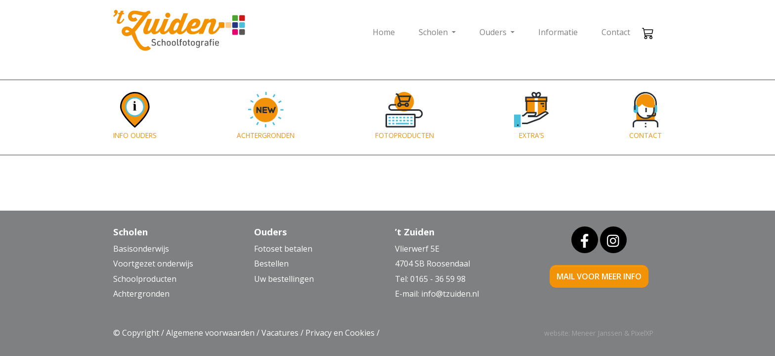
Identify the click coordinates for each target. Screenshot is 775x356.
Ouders (494, 32)
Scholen (434, 32)
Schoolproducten (144, 278)
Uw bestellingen (284, 278)
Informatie (558, 32)
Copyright (140, 332)
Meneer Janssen (597, 333)
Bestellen (271, 263)
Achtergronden (141, 293)
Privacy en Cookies (340, 332)
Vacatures (280, 332)
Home (384, 32)
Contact (616, 32)
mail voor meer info (599, 276)
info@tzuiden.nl (450, 293)
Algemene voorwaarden (210, 332)
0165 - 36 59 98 (438, 278)
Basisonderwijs (141, 248)
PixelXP (642, 333)
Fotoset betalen (283, 248)
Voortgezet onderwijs (153, 263)
